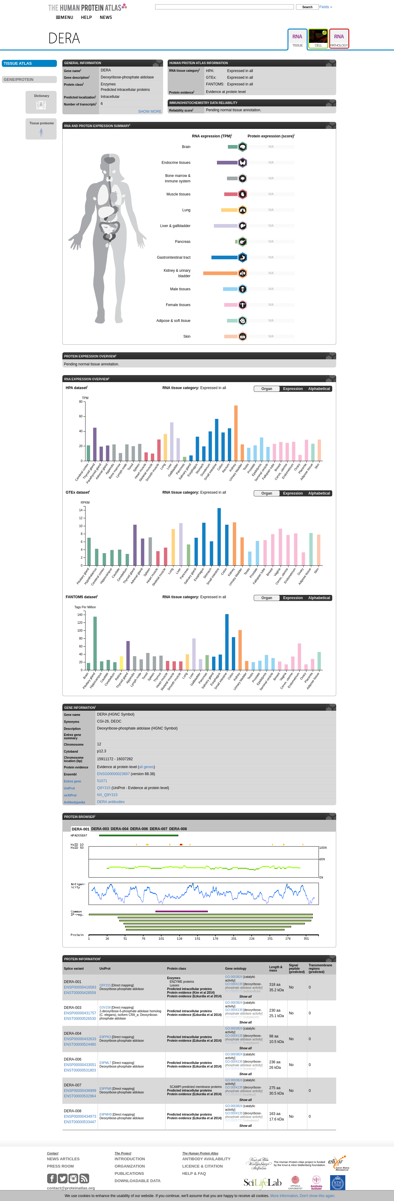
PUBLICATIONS (129, 1173)
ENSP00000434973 (80, 1116)
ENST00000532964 (80, 1096)
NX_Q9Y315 (107, 795)
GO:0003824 (233, 976)
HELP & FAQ (194, 1173)
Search (307, 7)
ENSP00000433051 (80, 1065)
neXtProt (70, 795)
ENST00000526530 (80, 1018)
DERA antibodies (111, 802)
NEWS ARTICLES (63, 1159)
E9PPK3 (105, 1037)
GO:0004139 (233, 984)
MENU (64, 17)
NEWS (106, 17)
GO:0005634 (233, 1069)
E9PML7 (105, 1063)
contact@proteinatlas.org (71, 1188)
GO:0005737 (233, 1017)
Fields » (325, 7)
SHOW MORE (150, 111)
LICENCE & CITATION (202, 1166)
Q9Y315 (103, 788)
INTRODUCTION (130, 1159)
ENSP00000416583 (80, 987)
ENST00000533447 (80, 1122)
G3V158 (105, 1007)
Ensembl (70, 774)
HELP (86, 17)
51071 (102, 781)
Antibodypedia (74, 802)
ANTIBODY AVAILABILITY (206, 1159)
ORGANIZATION (130, 1166)
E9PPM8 (105, 1088)
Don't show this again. (317, 1196)
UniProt (69, 788)
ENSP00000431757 (80, 1013)
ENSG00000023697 (113, 774)
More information (284, 1196)
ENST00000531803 (80, 1070)
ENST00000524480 (80, 1044)
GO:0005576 (233, 991)
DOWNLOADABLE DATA (138, 1181)
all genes (146, 767)
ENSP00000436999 (80, 1091)
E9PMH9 (105, 1114)
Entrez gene (72, 781)
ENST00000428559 (80, 993)
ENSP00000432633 (80, 1039)
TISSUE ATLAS (18, 63)
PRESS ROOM (60, 1166)
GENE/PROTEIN (18, 79)
